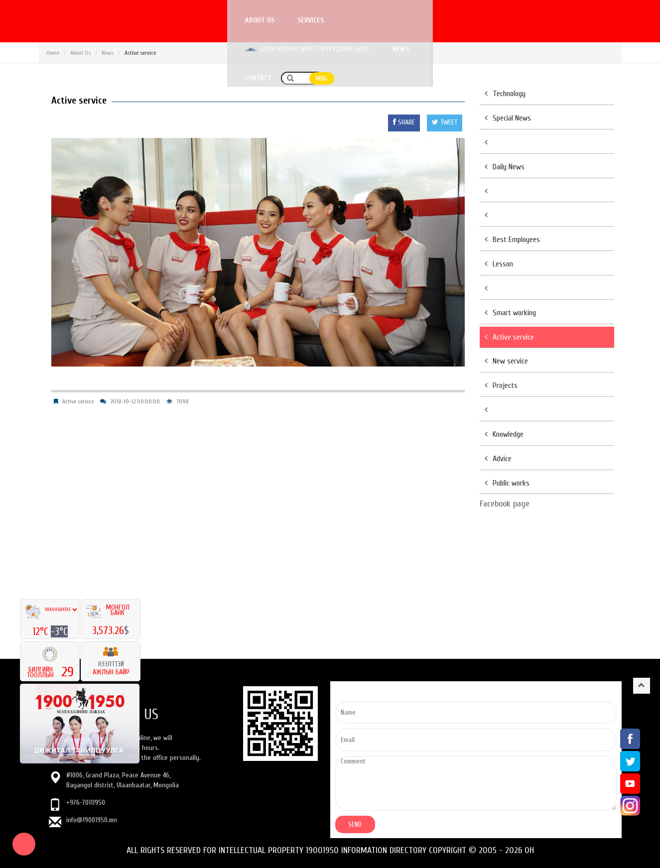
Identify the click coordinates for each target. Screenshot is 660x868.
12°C (41, 631)
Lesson (499, 263)
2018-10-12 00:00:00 (135, 401)
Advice (498, 458)
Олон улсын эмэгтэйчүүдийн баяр (408, 20)
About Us (80, 52)
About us (259, 20)
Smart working (510, 312)
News (502, 20)
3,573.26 (108, 630)
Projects (501, 385)
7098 (182, 401)
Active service (78, 401)
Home (52, 52)
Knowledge (504, 434)
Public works (507, 483)
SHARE (404, 122)
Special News (508, 118)
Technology (505, 93)
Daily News (505, 166)
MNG (610, 20)
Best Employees (512, 239)
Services (310, 20)
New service (506, 361)
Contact (546, 20)
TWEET (444, 122)
